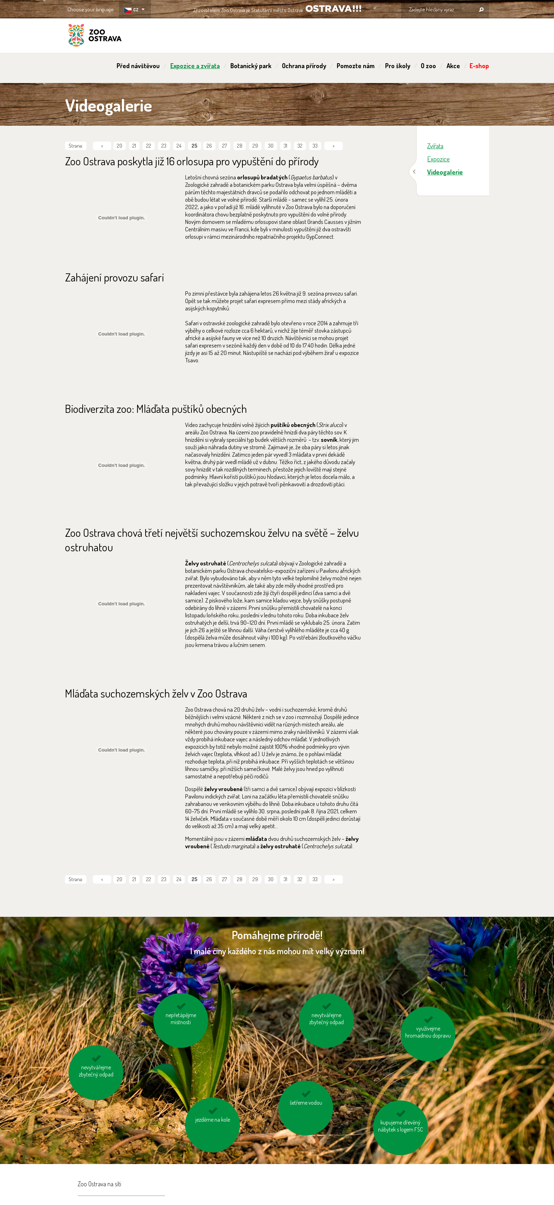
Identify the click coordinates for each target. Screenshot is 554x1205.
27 (224, 145)
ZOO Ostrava (95, 36)
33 (315, 145)
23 (163, 145)
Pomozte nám (356, 66)
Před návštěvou (138, 66)
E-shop (479, 66)
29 (255, 145)
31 (285, 145)
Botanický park (250, 66)
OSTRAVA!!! (333, 8)
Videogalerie (445, 171)
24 (179, 145)
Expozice (438, 158)
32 (299, 145)
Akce (453, 66)
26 (209, 145)
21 (134, 145)
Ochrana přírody (304, 66)
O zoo (428, 66)
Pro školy (397, 66)
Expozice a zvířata (195, 66)
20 (119, 145)
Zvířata (435, 145)
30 (270, 145)
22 (148, 145)
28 (239, 145)
